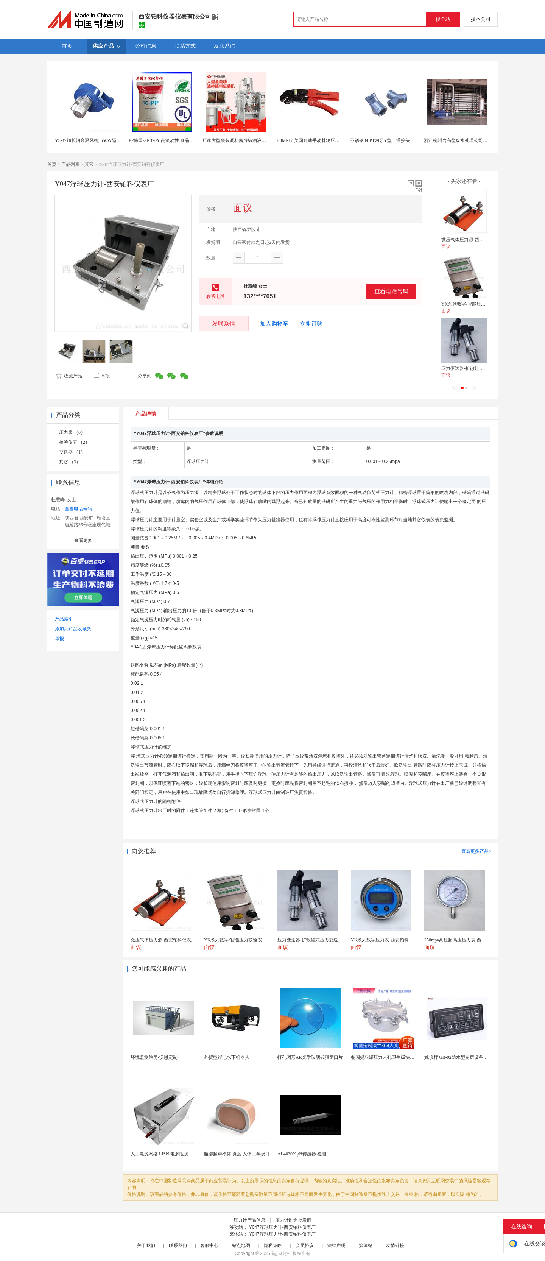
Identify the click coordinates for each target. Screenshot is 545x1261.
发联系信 (223, 323)
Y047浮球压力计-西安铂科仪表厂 (282, 1227)
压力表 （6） (72, 432)
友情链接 (395, 1245)
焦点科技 (280, 1253)
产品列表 (70, 164)
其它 (88, 164)
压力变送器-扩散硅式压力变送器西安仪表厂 (485, 368)
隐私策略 (273, 1245)
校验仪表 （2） (74, 442)
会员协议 (305, 1245)
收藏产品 (69, 376)
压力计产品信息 (249, 1220)
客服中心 (209, 1245)
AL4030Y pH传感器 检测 (301, 1154)
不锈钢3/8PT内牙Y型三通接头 (380, 140)
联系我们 (178, 1245)
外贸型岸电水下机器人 (226, 1057)
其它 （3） (70, 461)
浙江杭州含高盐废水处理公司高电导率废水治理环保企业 (480, 140)
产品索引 (64, 619)
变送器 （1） (72, 452)
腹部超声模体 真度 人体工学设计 (237, 1154)
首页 (51, 164)
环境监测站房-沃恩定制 (154, 1057)
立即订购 (311, 324)
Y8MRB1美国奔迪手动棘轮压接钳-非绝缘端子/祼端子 (329, 140)
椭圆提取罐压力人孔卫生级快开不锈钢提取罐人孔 (401, 1057)
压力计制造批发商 (293, 1220)
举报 (101, 376)
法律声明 (336, 1245)
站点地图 (241, 1245)
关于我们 (146, 1245)
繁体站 (365, 1245)
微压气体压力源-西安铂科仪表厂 (473, 239)
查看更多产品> (476, 851)
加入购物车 (274, 324)
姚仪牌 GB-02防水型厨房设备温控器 (460, 1057)
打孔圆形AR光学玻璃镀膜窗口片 (310, 1057)
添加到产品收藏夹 (73, 628)
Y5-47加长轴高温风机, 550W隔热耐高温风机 (99, 140)
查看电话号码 (391, 291)
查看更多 (83, 540)
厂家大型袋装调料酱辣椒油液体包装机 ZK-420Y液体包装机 (261, 140)
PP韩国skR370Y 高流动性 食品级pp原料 (168, 140)
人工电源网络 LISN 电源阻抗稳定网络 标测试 (176, 1154)
